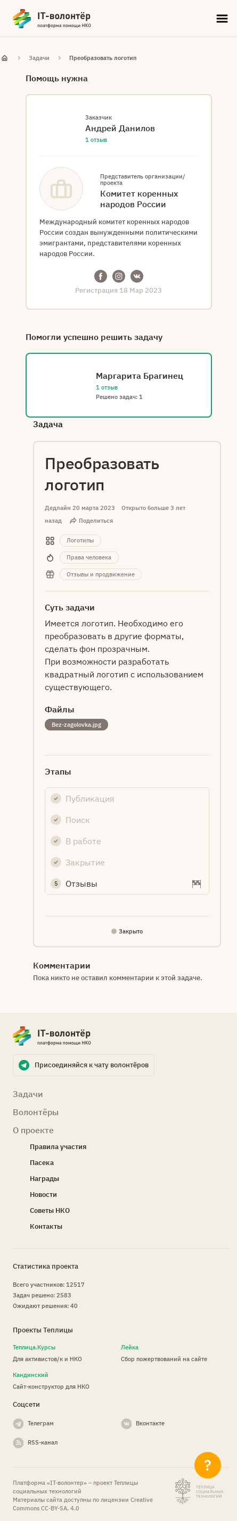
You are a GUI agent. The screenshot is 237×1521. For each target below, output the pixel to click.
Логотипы (80, 540)
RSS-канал (43, 1442)
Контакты (46, 1226)
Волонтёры (36, 1112)
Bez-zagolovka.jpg (76, 724)
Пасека (42, 1162)
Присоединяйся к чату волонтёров (92, 1064)
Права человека (89, 557)
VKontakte (136, 276)
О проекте (33, 1130)
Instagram (118, 276)
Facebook (100, 276)
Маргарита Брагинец (139, 375)
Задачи (39, 58)
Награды (44, 1178)
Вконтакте (150, 1423)
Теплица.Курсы (34, 1347)
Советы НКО (50, 1210)
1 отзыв (96, 139)
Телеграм (41, 1423)
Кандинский (30, 1375)
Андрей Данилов (120, 128)
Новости (43, 1194)
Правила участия (58, 1146)
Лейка (129, 1347)
